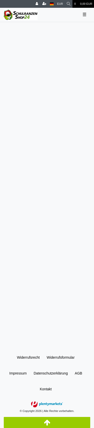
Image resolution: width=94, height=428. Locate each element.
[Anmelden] (37, 4)
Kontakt (46, 389)
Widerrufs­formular (60, 357)
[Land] (51, 4)
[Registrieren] (44, 4)
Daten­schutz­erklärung (51, 373)
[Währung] (60, 4)
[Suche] (68, 4)
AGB (78, 373)
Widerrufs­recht (28, 357)
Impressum (18, 373)
